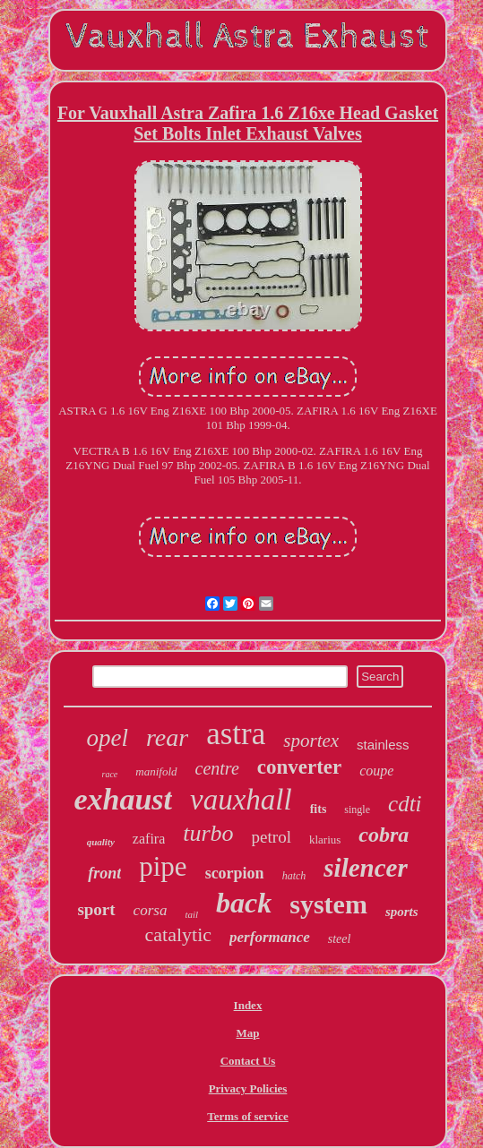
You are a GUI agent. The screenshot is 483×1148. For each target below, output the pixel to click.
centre (217, 768)
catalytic (178, 934)
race (110, 774)
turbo (208, 833)
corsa (151, 910)
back (244, 903)
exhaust (122, 799)
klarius (325, 839)
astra (235, 733)
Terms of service (248, 1116)
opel (108, 737)
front (104, 873)
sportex (311, 740)
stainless (383, 744)
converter (299, 767)
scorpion (234, 873)
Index (248, 1005)
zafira (149, 838)
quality (101, 841)
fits (318, 809)
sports (401, 911)
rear (167, 737)
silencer (365, 867)
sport (96, 909)
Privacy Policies (248, 1088)
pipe (162, 866)
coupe (376, 770)
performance (269, 937)
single (357, 809)
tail (191, 914)
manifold (156, 771)
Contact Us (248, 1060)
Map (248, 1033)
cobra (383, 834)
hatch (294, 876)
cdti (405, 804)
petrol (271, 836)
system (328, 904)
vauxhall (241, 800)
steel (339, 939)
